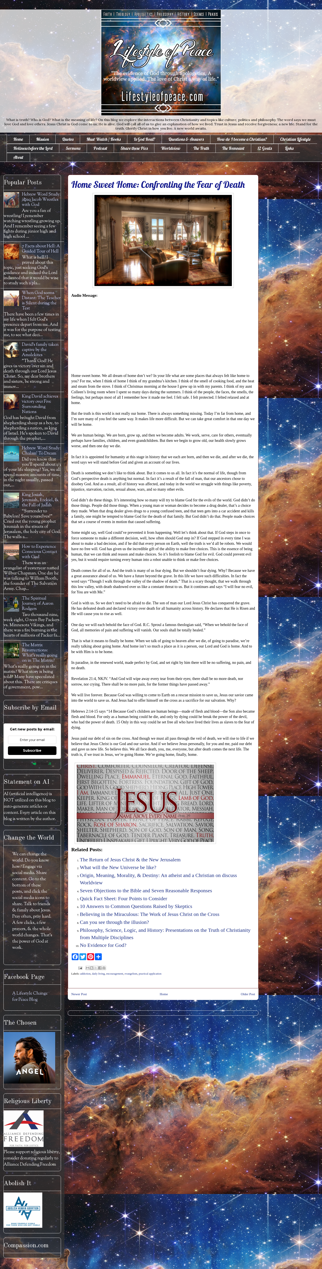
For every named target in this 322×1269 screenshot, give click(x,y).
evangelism (131, 973)
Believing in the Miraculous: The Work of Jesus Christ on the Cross (149, 914)
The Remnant (233, 148)
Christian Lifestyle (295, 139)
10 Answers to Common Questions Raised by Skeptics (136, 906)
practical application (150, 973)
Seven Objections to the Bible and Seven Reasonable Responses (146, 890)
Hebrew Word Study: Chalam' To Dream (41, 451)
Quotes (67, 139)
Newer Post (79, 994)
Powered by (32, 763)
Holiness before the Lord (33, 148)
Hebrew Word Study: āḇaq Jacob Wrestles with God (41, 199)
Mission (42, 139)
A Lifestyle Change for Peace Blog (30, 996)
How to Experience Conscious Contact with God (39, 552)
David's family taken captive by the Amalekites (40, 350)
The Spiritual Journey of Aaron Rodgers (37, 603)
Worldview (170, 148)
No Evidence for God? (103, 945)
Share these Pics (134, 148)
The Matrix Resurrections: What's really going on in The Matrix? (39, 653)
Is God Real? (144, 139)
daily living (98, 973)
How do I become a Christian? (242, 139)
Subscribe (32, 751)
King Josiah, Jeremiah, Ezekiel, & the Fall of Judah (40, 500)
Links (289, 148)
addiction (85, 973)
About (18, 157)
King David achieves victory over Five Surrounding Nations (40, 404)
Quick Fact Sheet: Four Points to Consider (123, 898)
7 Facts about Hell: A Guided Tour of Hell (41, 249)
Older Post (248, 994)
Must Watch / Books (104, 139)
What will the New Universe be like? (118, 867)
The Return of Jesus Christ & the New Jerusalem (130, 859)
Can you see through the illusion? (114, 922)
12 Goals (265, 148)
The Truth (201, 148)
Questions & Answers (186, 139)
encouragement (114, 973)
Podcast (100, 148)
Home (18, 139)
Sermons (73, 148)
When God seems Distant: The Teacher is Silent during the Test (41, 301)
